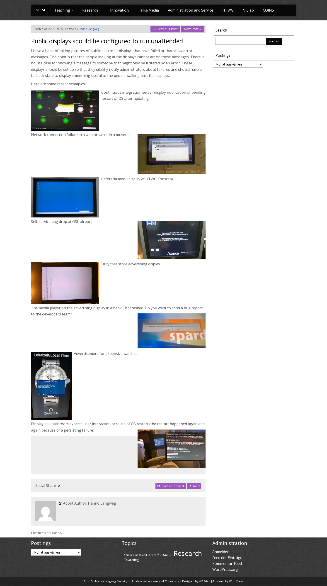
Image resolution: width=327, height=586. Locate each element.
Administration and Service (190, 10)
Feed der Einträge (227, 557)
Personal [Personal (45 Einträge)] (165, 554)
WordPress (236, 581)
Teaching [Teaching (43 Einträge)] (131, 559)
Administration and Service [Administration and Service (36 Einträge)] (140, 555)
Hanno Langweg (89, 29)
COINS (268, 10)
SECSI (40, 9)
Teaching (63, 10)
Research (91, 10)
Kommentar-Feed (227, 563)
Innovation (119, 10)
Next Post (193, 29)
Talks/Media (148, 10)
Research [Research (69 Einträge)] (188, 553)
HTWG (227, 10)
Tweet (194, 486)
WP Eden (204, 581)
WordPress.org (225, 569)
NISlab (248, 10)
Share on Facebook (170, 486)
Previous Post (165, 29)
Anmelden (220, 551)
